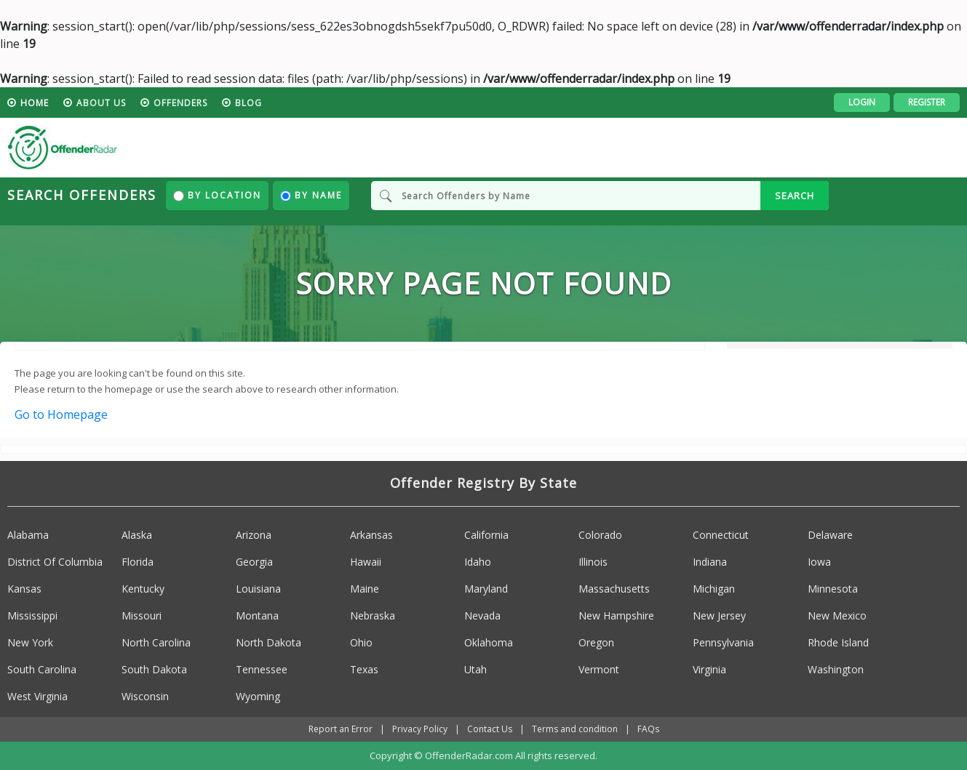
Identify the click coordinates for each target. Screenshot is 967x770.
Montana (257, 615)
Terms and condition (575, 729)
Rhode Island (838, 642)
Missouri (142, 615)
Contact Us (489, 729)
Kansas (24, 588)
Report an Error (341, 729)
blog (248, 103)
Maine (364, 588)
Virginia (709, 669)
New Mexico (837, 615)
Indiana (710, 562)
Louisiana (258, 588)
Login (861, 102)
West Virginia (37, 696)
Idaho (477, 562)
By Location (217, 195)
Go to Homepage (61, 414)
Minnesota (833, 588)
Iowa (819, 562)
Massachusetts (614, 588)
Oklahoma (488, 642)
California (486, 535)
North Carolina (156, 642)
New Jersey (719, 615)
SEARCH (794, 195)
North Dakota (268, 642)
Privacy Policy (419, 729)
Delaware (830, 535)
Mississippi (32, 615)
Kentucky (143, 588)
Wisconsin (145, 696)
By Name (311, 195)
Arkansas (371, 535)
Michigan (714, 588)
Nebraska (372, 615)
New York (30, 642)
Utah (475, 669)
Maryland (486, 588)
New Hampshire (616, 615)
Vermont (598, 669)
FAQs (648, 729)
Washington (836, 669)
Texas (364, 669)
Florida (138, 562)
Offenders (180, 103)
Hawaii (365, 562)
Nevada (482, 615)
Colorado (600, 535)
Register (926, 102)
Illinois (593, 562)
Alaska (137, 535)
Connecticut (721, 535)
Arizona (253, 535)
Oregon (596, 642)
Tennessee (261, 669)
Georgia (254, 562)
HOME (34, 103)
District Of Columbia (55, 562)
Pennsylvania (723, 642)
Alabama (28, 535)
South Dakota (154, 669)
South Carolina (41, 669)
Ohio (361, 642)
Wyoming (258, 696)
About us (101, 103)
